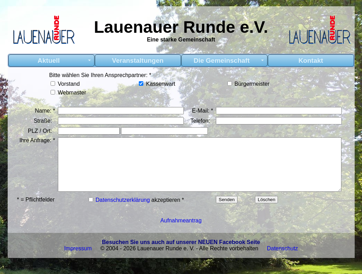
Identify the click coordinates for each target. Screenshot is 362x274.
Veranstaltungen (138, 60)
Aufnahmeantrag (181, 236)
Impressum (78, 264)
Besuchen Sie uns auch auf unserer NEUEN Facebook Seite (181, 258)
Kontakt (311, 60)
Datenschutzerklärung (122, 213)
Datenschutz (282, 264)
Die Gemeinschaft (222, 60)
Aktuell (49, 60)
